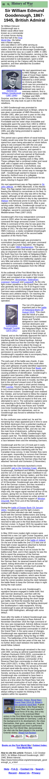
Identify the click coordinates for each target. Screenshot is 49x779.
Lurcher (9, 387)
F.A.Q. (14, 769)
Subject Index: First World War (32, 746)
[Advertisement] (36, 33)
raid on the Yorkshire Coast (23, 468)
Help (6, 769)
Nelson (5, 201)
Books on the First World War (16, 745)
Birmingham (20, 280)
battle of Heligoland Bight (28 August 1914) (34, 309)
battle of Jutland (37, 540)
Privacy (36, 773)
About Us (24, 773)
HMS (24, 247)
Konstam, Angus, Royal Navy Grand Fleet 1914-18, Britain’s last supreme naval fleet (28, 702)
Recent (13, 773)
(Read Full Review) (27, 733)
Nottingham (33, 280)
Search (39, 769)
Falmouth (15, 282)
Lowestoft (28, 282)
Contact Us (26, 769)
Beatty (39, 368)
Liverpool (5, 282)
